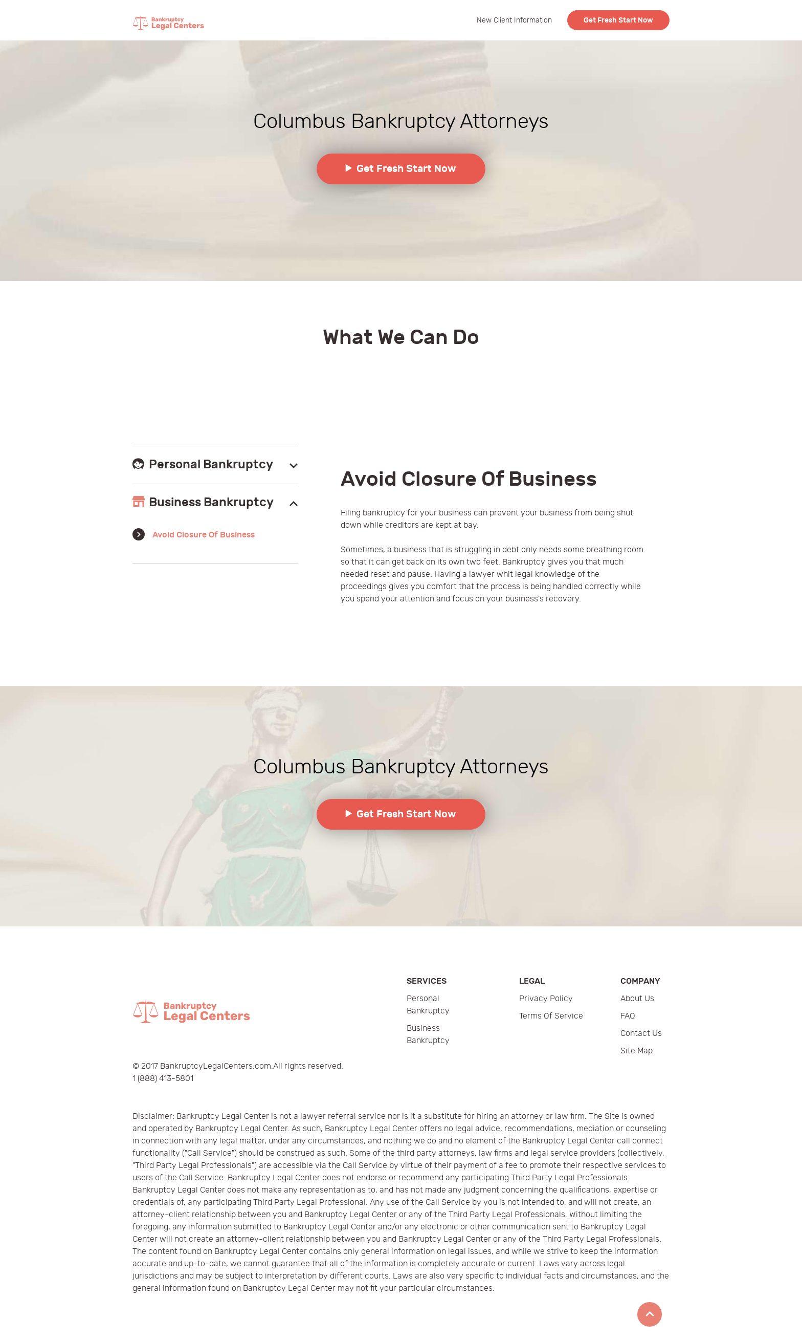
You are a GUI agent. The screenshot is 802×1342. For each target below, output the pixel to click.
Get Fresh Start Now (618, 20)
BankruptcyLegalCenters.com (215, 1066)
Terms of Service (551, 1016)
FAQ (627, 1016)
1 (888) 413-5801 (162, 1079)
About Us (637, 999)
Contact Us (641, 1033)
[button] (215, 465)
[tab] (215, 465)
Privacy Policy (546, 999)
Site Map (636, 1051)
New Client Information (514, 20)
